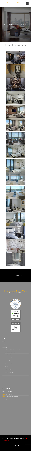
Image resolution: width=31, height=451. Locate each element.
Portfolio (4, 347)
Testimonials (5, 377)
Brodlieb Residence (9, 358)
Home (3, 341)
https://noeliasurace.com (11, 399)
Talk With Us (14, 275)
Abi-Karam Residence (10, 352)
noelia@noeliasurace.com (12, 396)
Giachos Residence (9, 363)
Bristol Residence (9, 355)
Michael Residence (9, 369)
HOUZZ (6, 366)
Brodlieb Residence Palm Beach (12, 349)
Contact (4, 380)
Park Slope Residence (10, 372)
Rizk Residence (8, 361)
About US (4, 344)
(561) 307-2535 (9, 394)
